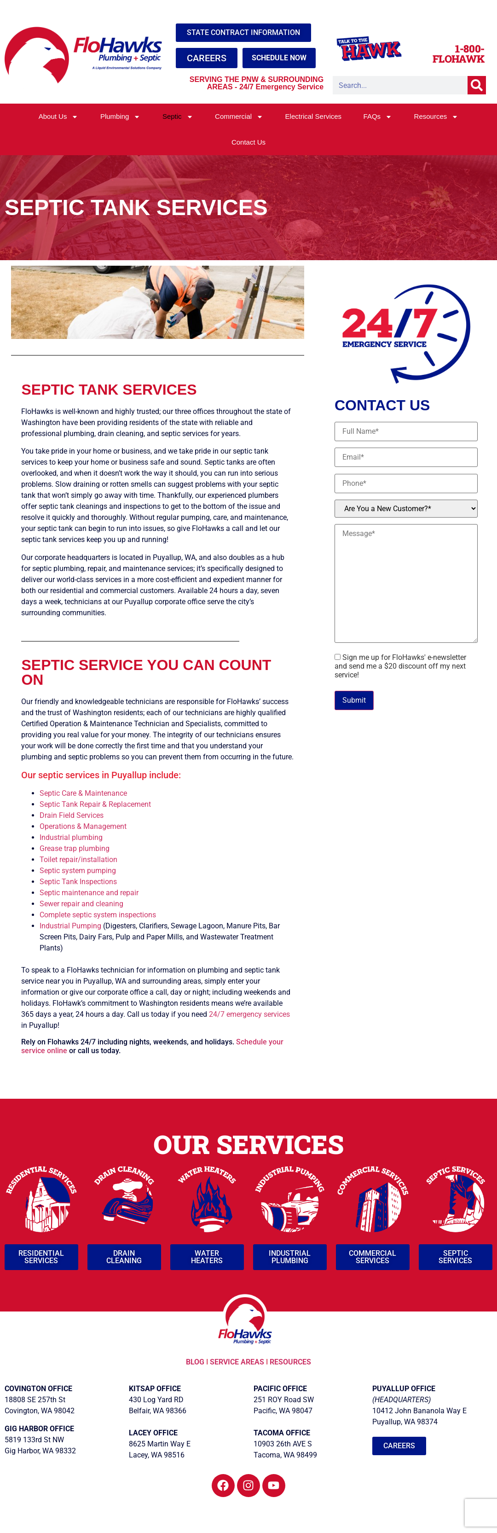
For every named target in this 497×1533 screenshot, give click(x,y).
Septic (177, 117)
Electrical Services (313, 116)
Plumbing (120, 117)
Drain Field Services (72, 815)
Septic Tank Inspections (78, 881)
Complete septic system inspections (98, 914)
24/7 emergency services (249, 1014)
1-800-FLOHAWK (459, 53)
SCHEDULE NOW (279, 57)
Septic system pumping (78, 870)
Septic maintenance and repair (89, 892)
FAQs (378, 117)
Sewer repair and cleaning (81, 903)
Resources (436, 117)
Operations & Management (83, 826)
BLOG (196, 1362)
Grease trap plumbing (75, 848)
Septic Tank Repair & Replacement (95, 804)
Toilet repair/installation (78, 859)
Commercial (239, 117)
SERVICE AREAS (237, 1362)
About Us (59, 117)
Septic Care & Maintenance (83, 793)
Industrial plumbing (71, 837)
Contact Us (248, 142)
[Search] (477, 85)
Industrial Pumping (70, 925)
